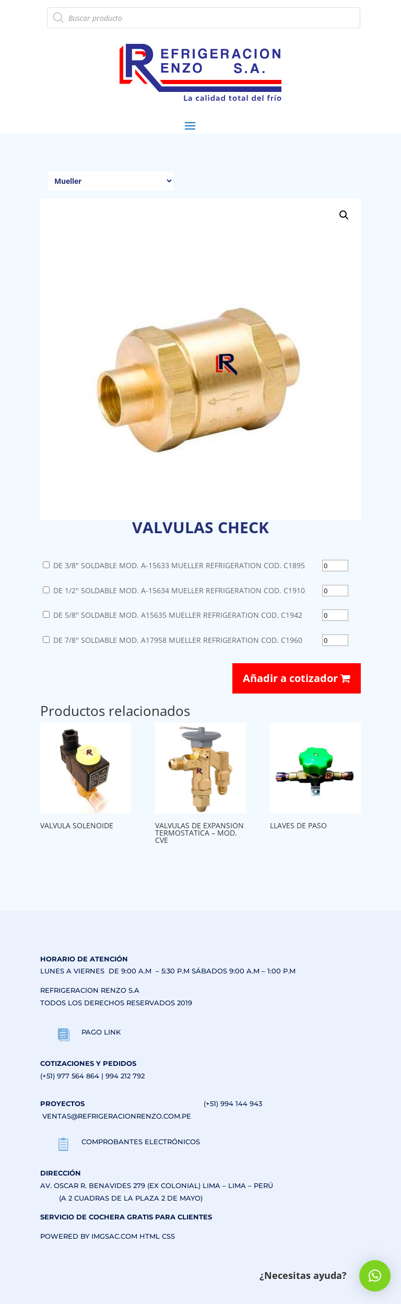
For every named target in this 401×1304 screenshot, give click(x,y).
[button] (344, 215)
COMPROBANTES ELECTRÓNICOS (140, 1141)
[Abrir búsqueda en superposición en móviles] (203, 17)
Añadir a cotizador (296, 678)
